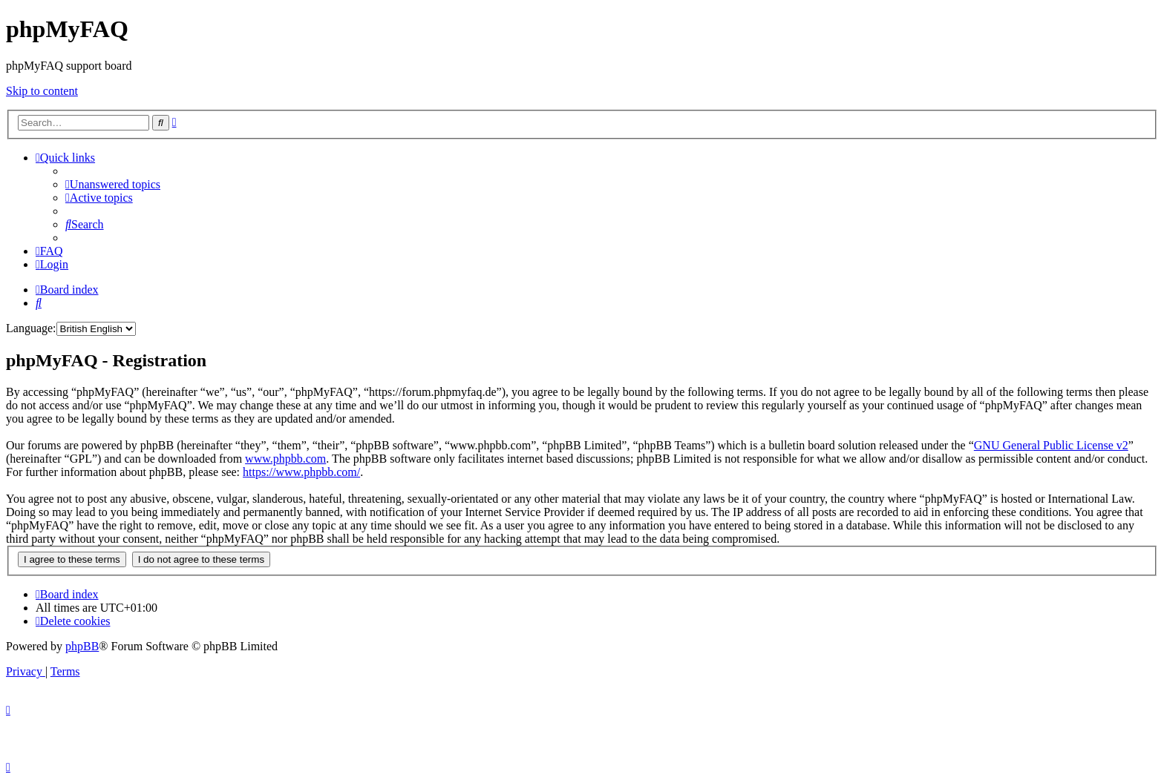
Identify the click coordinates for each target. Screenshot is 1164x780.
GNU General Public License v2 (1051, 445)
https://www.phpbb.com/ (301, 472)
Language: (31, 328)
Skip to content (42, 91)
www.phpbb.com (285, 458)
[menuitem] (112, 184)
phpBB (82, 646)
